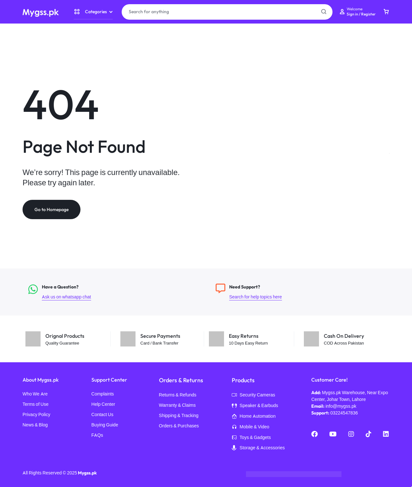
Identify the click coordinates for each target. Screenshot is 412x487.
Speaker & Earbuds (255, 406)
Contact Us (102, 415)
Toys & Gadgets (251, 438)
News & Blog (35, 425)
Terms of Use (36, 404)
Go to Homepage (51, 210)
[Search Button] (323, 12)
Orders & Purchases (179, 426)
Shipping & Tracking (179, 416)
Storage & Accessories (258, 448)
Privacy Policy (36, 415)
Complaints (102, 394)
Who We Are (35, 394)
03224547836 (344, 413)
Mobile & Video (250, 427)
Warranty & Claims (177, 405)
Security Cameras (253, 396)
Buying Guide (104, 425)
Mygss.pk (87, 473)
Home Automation (254, 417)
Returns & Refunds (178, 395)
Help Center (103, 404)
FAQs (97, 435)
